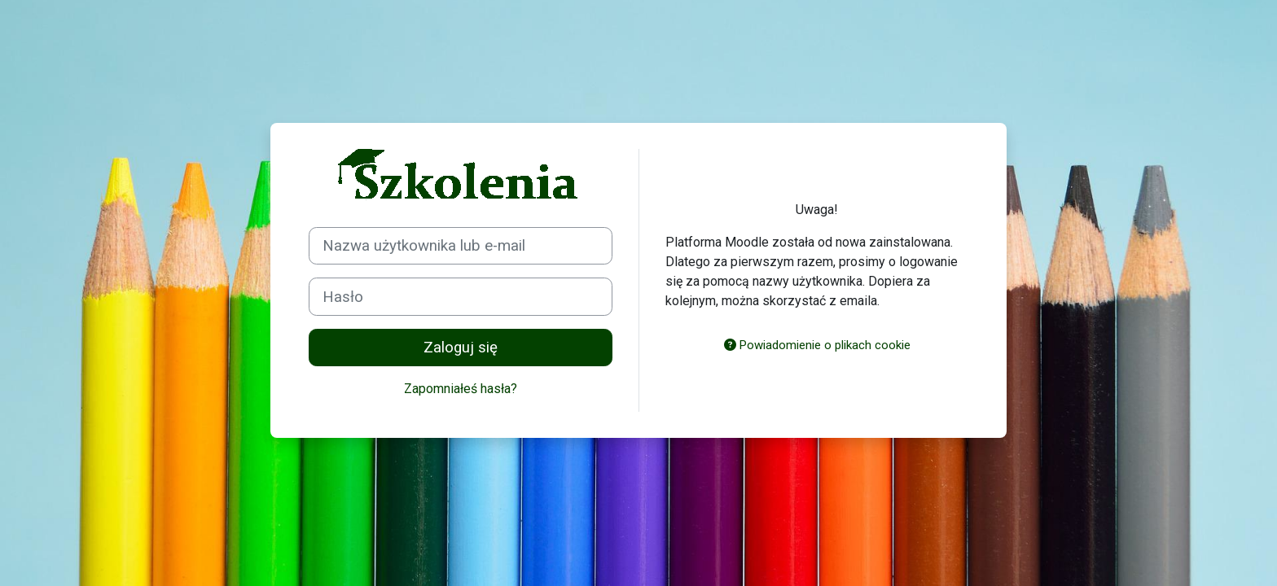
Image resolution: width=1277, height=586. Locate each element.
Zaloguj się (460, 347)
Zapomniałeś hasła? (460, 388)
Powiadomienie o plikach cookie (817, 345)
